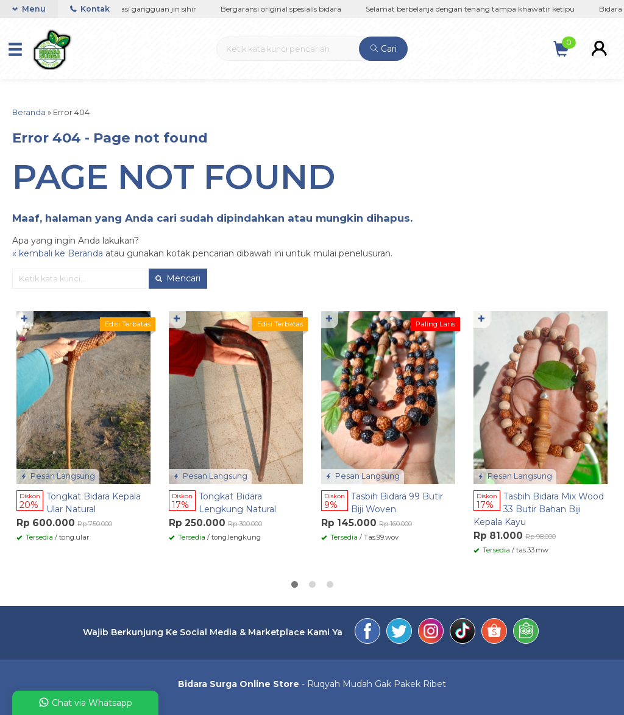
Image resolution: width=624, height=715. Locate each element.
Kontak (90, 8)
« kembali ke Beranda (57, 253)
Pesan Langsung (58, 476)
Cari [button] (383, 48)
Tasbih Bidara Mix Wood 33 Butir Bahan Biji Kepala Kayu (538, 509)
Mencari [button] (177, 278)
